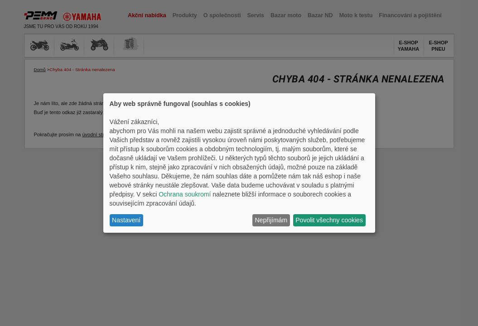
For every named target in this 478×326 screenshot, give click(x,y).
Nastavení (126, 220)
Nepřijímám (271, 220)
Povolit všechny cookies (329, 220)
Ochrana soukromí (185, 194)
